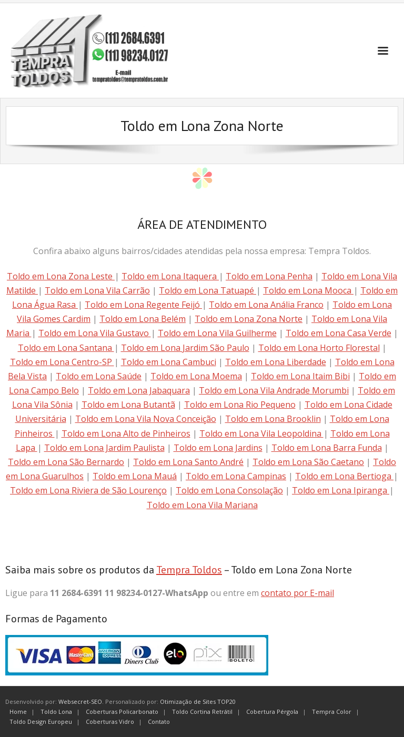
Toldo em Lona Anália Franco (266, 304)
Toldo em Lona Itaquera (170, 276)
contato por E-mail (297, 593)
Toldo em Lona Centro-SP (62, 362)
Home (18, 711)
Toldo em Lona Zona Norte (248, 319)
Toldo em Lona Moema (196, 376)
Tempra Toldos (189, 570)
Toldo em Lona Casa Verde (338, 333)
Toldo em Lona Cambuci (168, 362)
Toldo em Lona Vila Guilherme (217, 333)
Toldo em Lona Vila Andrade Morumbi (274, 390)
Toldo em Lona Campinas (236, 476)
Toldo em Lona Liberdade (275, 362)
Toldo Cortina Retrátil (202, 711)
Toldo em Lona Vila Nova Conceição (145, 419)
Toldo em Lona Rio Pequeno (240, 404)
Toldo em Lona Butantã (128, 404)
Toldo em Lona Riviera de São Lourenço (88, 490)
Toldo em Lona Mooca (308, 290)
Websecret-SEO (80, 701)
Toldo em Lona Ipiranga (340, 490)
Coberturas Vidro (110, 721)
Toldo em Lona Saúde (99, 376)
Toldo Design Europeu (40, 721)
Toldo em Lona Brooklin (273, 419)
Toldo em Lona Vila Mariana (202, 505)
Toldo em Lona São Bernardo (66, 462)
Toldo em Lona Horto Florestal (319, 348)
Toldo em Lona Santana (66, 348)
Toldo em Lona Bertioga (344, 476)
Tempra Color (331, 711)
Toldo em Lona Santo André (188, 462)
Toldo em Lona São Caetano (308, 462)
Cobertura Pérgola (272, 711)
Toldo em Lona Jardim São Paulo (185, 348)
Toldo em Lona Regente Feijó (143, 304)
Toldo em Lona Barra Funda (326, 447)
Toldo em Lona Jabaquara (139, 390)
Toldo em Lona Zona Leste (61, 276)
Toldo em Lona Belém (142, 319)
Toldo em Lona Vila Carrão (97, 290)
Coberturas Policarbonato (122, 711)
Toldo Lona (56, 711)
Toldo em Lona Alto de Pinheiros (126, 433)
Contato (159, 721)
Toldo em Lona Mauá (135, 476)
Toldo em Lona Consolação (229, 490)
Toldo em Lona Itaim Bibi (300, 376)
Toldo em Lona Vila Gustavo (94, 333)
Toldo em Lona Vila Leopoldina (261, 433)
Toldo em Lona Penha (269, 276)
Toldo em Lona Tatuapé (207, 290)
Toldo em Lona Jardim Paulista (104, 447)
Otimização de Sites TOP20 (198, 701)
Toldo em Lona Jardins (218, 447)
